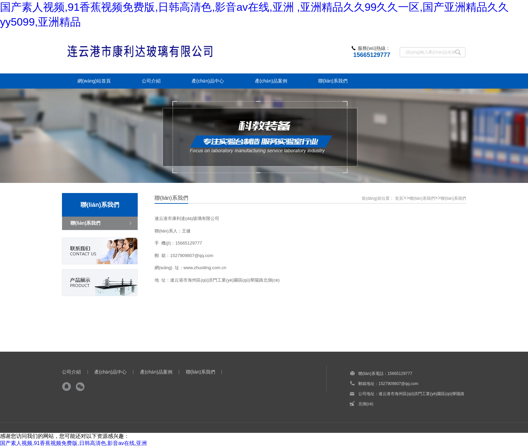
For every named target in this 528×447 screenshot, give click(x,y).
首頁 (399, 198)
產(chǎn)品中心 (110, 372)
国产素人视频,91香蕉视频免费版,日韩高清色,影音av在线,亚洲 (73, 443)
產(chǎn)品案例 (156, 372)
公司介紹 (71, 372)
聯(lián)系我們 (422, 198)
